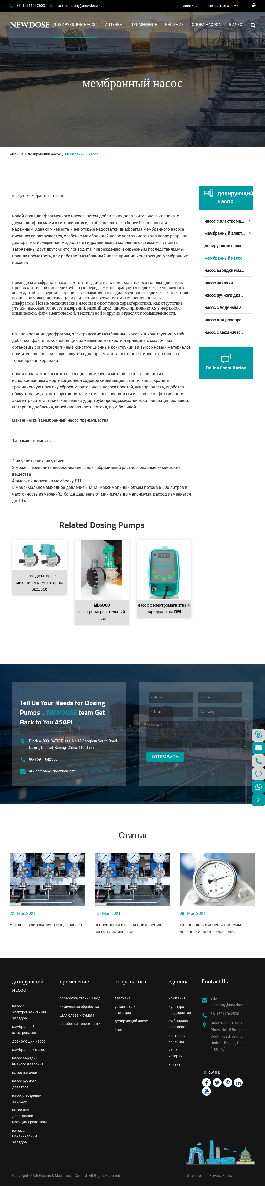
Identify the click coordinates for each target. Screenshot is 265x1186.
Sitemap (194, 1176)
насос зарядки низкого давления (228, 270)
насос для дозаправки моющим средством (228, 320)
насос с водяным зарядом (228, 307)
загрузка (122, 998)
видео (235, 24)
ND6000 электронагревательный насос (101, 612)
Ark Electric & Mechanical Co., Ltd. (60, 1176)
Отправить (165, 756)
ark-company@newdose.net (81, 6)
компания (177, 998)
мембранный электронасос (228, 233)
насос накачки (218, 282)
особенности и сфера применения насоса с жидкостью (128, 928)
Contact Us (215, 982)
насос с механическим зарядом (228, 332)
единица (190, 6)
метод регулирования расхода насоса (46, 925)
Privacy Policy (220, 1176)
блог (118, 1029)
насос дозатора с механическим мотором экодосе (39, 583)
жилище (16, 154)
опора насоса (206, 24)
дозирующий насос (75, 24)
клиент (174, 1064)
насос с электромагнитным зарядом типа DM (164, 609)
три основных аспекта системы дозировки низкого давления (210, 928)
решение (174, 24)
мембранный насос (81, 154)
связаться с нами (223, 6)
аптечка (113, 24)
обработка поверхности (80, 1024)
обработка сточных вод (80, 998)
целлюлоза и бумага (77, 1015)
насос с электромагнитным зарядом (228, 221)
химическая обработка (79, 1007)
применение (143, 24)
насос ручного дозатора (228, 295)
